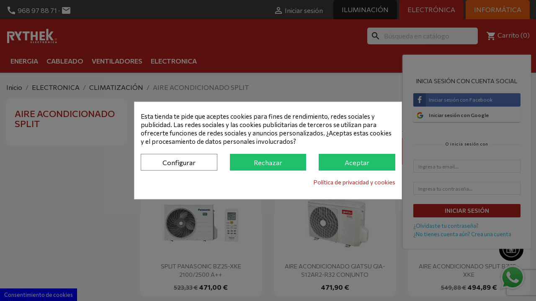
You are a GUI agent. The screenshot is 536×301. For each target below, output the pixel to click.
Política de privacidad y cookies (354, 182)
